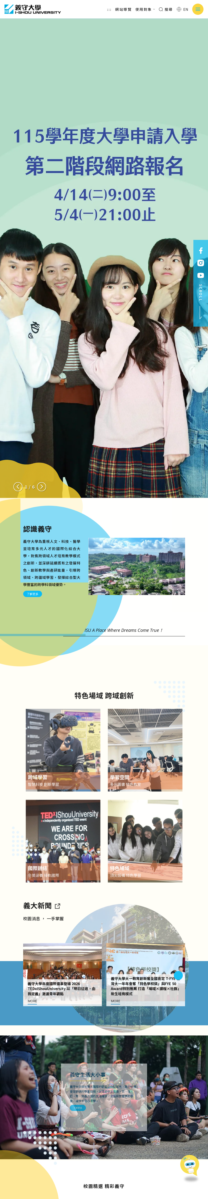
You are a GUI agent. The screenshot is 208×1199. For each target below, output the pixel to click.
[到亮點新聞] (57, 923)
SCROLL (201, 302)
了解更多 (32, 594)
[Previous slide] (17, 486)
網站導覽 (123, 9)
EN (183, 9)
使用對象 (145, 9)
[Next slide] (41, 486)
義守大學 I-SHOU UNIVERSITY (32, 9)
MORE (32, 1019)
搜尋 (166, 9)
